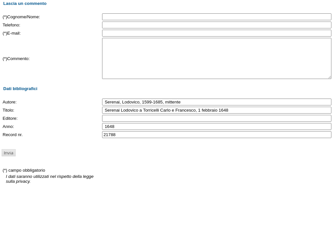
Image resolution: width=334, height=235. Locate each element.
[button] (9, 160)
